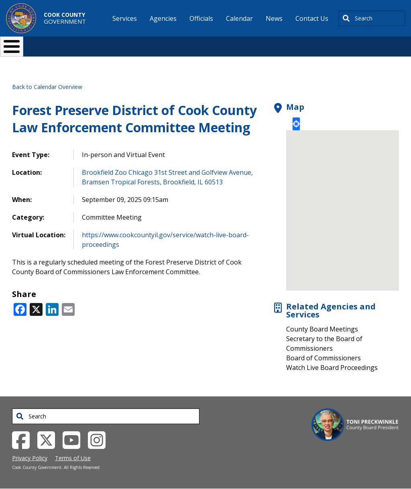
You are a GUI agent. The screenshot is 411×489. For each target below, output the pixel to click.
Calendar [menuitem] (239, 18)
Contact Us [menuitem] (311, 18)
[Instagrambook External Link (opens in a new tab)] (100, 439)
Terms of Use (73, 458)
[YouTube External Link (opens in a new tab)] (74, 439)
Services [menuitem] (124, 18)
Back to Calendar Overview (47, 87)
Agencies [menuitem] (163, 18)
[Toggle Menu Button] (11, 46)
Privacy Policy (29, 458)
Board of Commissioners (323, 358)
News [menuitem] (274, 18)
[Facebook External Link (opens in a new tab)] (24, 439)
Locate (296, 123)
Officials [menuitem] (201, 18)
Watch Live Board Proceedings (332, 367)
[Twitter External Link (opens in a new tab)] (49, 439)
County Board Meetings (322, 329)
